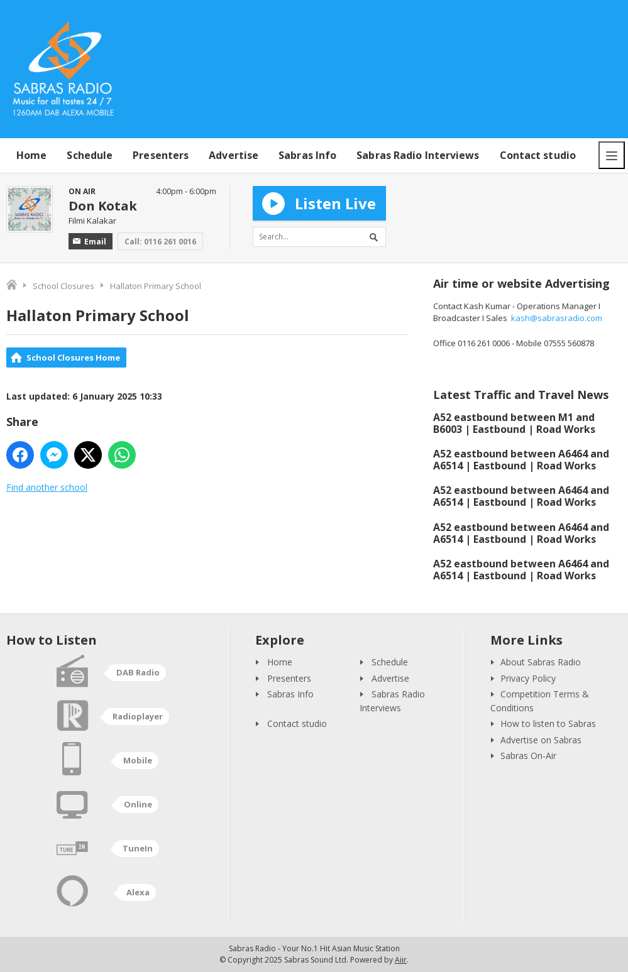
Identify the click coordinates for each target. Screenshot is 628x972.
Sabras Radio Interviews (417, 155)
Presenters (161, 155)
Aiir (401, 959)
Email (89, 241)
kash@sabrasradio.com (556, 318)
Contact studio (538, 155)
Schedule (90, 155)
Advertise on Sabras (540, 740)
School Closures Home (73, 357)
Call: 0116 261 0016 (160, 241)
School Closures (63, 286)
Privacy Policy (528, 678)
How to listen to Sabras (548, 723)
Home (31, 155)
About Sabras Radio (540, 662)
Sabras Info (307, 155)
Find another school (46, 487)
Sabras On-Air (528, 756)
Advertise (233, 155)
